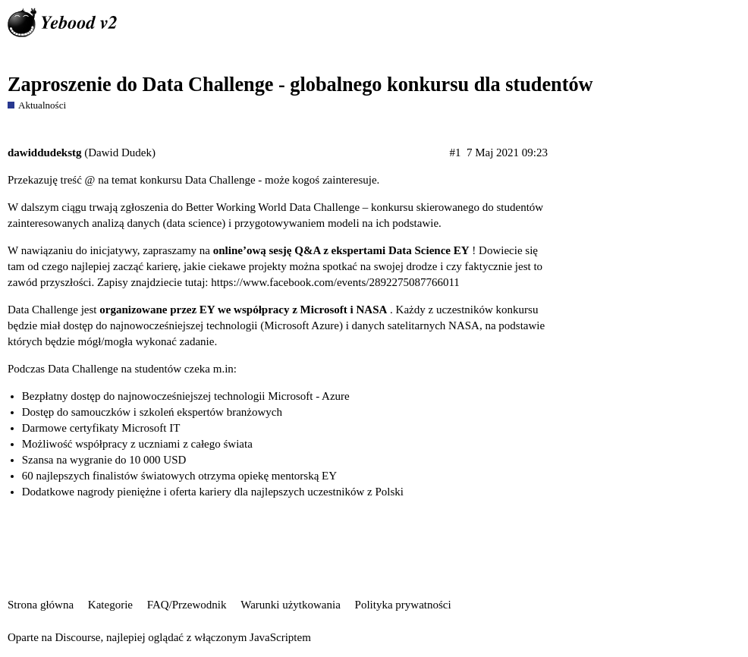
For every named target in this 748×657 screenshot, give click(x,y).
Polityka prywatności (403, 605)
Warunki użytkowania (290, 605)
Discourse (77, 637)
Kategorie (110, 605)
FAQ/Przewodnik (187, 605)
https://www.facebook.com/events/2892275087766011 (335, 282)
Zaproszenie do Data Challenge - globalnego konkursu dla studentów (300, 85)
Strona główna (41, 605)
